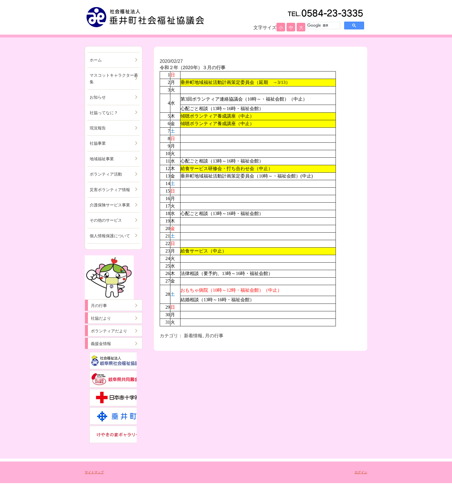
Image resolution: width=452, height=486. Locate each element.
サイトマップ (94, 472)
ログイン (361, 472)
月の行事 (99, 305)
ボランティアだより (109, 331)
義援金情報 (101, 343)
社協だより (101, 318)
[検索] (323, 25)
